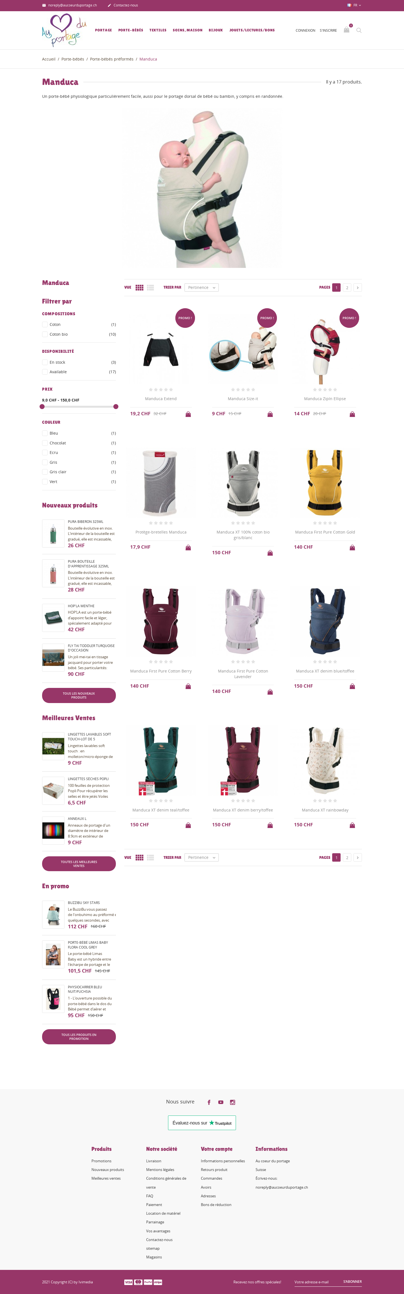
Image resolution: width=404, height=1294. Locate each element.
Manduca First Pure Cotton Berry (161, 671)
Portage (103, 30)
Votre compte (217, 1149)
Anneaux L (77, 818)
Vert (83, 481)
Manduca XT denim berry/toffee (243, 810)
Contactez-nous (122, 5)
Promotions (101, 1160)
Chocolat (83, 443)
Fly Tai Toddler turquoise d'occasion (91, 648)
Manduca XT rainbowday (325, 810)
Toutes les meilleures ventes (79, 864)
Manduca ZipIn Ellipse (325, 398)
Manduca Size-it (243, 398)
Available (83, 372)
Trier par (172, 287)
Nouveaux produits (107, 1169)
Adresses (208, 1195)
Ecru (83, 452)
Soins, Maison (188, 30)
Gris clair (83, 472)
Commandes (211, 1178)
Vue (127, 287)
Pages (324, 287)
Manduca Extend (161, 398)
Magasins (154, 1257)
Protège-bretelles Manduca (161, 532)
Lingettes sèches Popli (88, 778)
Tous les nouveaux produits (79, 695)
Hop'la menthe (81, 606)
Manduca (55, 282)
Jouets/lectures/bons (252, 30)
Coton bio (83, 334)
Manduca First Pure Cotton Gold (325, 532)
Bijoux (216, 30)
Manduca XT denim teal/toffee (160, 810)
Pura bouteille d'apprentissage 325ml (88, 564)
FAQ (149, 1195)
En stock (83, 362)
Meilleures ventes (106, 1178)
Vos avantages (158, 1230)
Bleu (83, 433)
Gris (83, 462)
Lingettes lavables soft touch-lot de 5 (89, 736)
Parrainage (155, 1222)
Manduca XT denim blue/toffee (325, 671)
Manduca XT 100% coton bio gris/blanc (243, 534)
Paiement (154, 1204)
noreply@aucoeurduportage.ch (69, 5)
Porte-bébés (130, 30)
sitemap (153, 1248)
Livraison (153, 1160)
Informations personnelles (223, 1160)
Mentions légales (160, 1169)
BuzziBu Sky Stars (84, 902)
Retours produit (214, 1169)
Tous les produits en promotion (79, 1037)
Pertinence (203, 287)
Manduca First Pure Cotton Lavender (243, 673)
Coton (83, 324)
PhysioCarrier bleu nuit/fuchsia (85, 989)
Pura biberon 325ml (85, 521)
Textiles (158, 30)
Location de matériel (163, 1213)
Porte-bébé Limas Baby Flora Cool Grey (88, 945)
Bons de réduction (216, 1204)
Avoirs (206, 1187)
